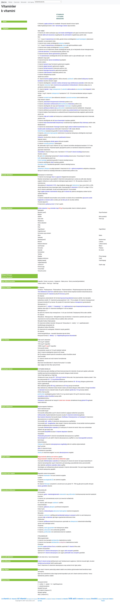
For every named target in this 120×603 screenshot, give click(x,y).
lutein (111, 599)
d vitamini (58, 598)
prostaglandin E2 (48, 479)
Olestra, (40, 452)
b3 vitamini (29, 598)
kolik (43, 156)
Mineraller (24, 2)
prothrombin (60, 108)
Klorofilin (40, 546)
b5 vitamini (35, 598)
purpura (61, 43)
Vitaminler (17, 2)
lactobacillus (55, 540)
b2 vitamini (22, 599)
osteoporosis (56, 89)
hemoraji (68, 106)
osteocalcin (63, 494)
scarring (61, 47)
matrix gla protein (49, 527)
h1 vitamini (87, 599)
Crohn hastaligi (42, 160)
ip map (40, 600)
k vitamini (100, 598)
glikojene (52, 507)
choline (53, 598)
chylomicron (75, 185)
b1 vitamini (13, 599)
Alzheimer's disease (43, 168)
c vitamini (48, 598)
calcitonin (70, 79)
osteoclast (47, 85)
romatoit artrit (48, 97)
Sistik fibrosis (41, 131)
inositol (94, 599)
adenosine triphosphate (50, 133)
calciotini (64, 89)
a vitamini (5, 599)
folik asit (72, 599)
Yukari (103, 600)
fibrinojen (47, 484)
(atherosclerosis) (63, 104)
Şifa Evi (4, 2)
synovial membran (71, 97)
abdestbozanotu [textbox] (39, 2)
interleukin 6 (47, 475)
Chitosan (40, 444)
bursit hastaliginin (81, 39)
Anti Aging (31, 2)
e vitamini (65, 599)
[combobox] (48, 2)
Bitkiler (10, 2)
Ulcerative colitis (42, 164)
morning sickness (49, 143)
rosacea (65, 45)
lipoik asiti (105, 599)
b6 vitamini (41, 599)
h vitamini (80, 599)
